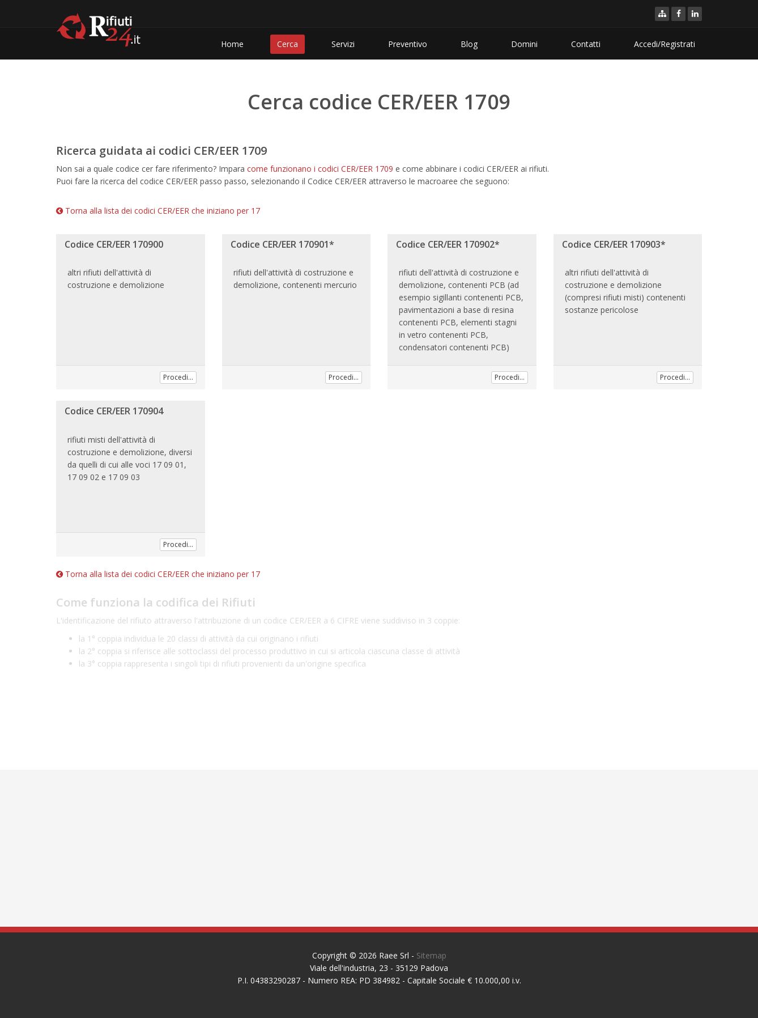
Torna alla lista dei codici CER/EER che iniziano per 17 (158, 210)
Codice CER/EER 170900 (114, 244)
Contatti (586, 44)
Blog (469, 44)
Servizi (343, 44)
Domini (524, 44)
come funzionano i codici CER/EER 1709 (320, 168)
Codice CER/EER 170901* (282, 244)
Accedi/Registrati (664, 44)
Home (232, 44)
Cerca (287, 44)
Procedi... (178, 377)
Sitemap (431, 955)
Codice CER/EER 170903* (614, 244)
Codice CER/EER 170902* (448, 244)
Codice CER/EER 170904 (114, 411)
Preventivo (407, 44)
